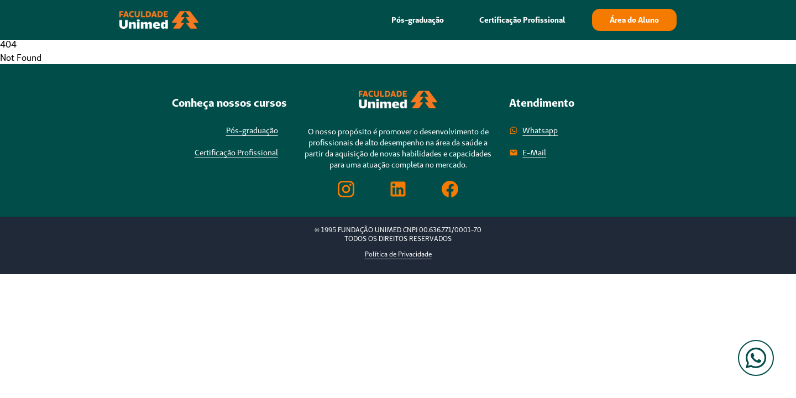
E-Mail (527, 153)
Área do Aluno (634, 20)
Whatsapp (533, 130)
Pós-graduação (417, 20)
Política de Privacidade (398, 254)
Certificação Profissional (522, 20)
